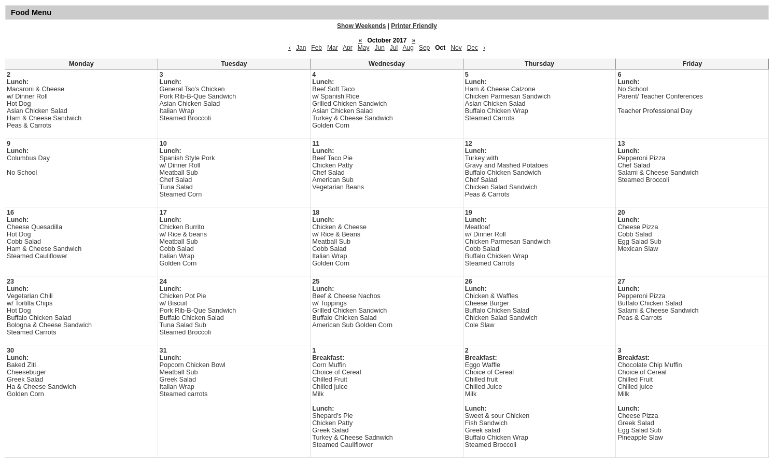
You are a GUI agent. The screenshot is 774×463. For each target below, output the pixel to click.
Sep (424, 47)
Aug (408, 47)
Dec (472, 47)
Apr (348, 47)
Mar (332, 47)
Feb (316, 47)
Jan (301, 47)
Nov (456, 47)
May (364, 47)
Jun (379, 47)
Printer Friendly (414, 26)
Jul (394, 47)
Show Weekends (361, 26)
